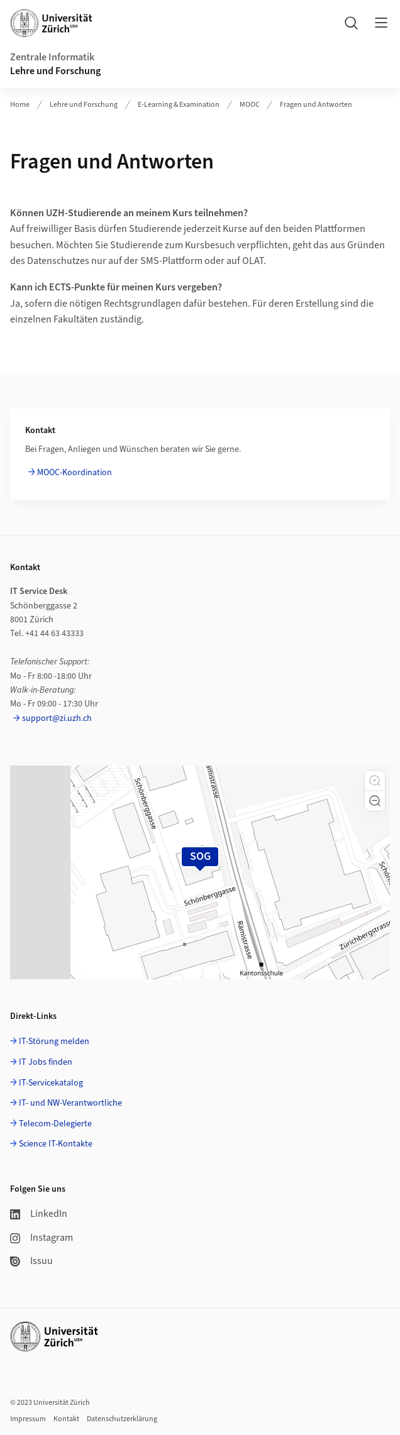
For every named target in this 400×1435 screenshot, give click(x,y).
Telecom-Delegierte (55, 1124)
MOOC (250, 104)
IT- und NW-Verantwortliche (70, 1103)
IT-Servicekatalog (51, 1083)
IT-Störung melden (54, 1041)
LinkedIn (38, 1214)
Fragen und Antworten (316, 104)
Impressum (28, 1419)
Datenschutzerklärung (122, 1419)
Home (20, 104)
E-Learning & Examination (178, 104)
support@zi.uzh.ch (57, 718)
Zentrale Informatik (52, 57)
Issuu (31, 1261)
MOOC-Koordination (74, 472)
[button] (375, 781)
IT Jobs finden (45, 1062)
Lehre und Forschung (55, 71)
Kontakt (66, 1419)
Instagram (41, 1238)
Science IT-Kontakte (55, 1144)
